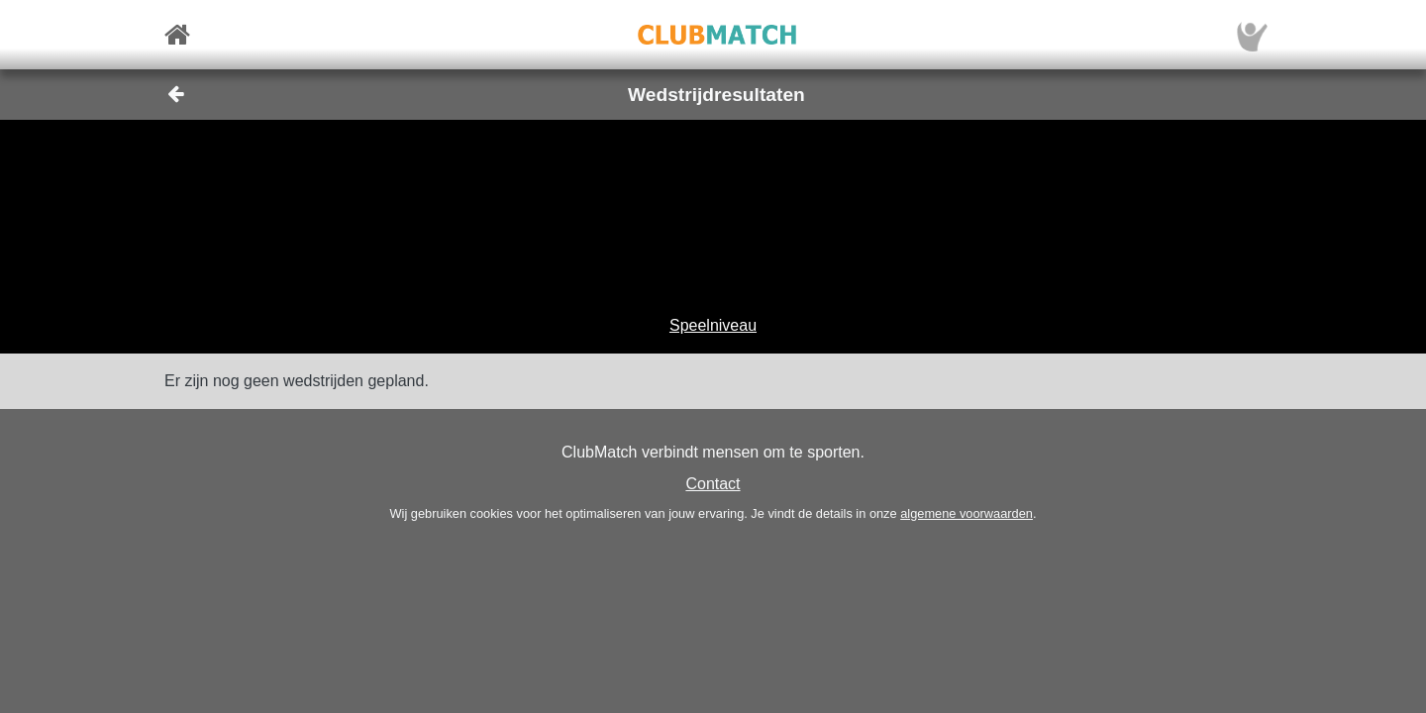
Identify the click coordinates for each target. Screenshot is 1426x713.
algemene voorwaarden (966, 513)
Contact (712, 483)
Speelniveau (713, 325)
